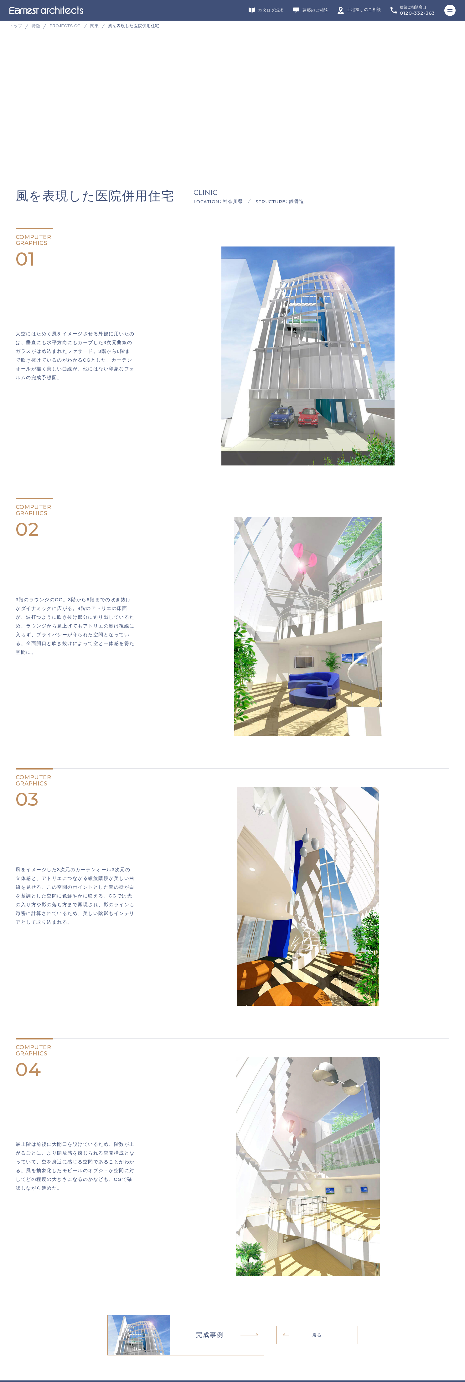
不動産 (278, 1273)
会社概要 (21, 1319)
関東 (94, 25)
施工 (179, 1273)
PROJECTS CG (65, 25)
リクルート (23, 1329)
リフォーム (132, 1273)
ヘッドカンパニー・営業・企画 (337, 1273)
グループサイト (27, 1273)
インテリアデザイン (229, 1273)
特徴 (36, 25)
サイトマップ (25, 1348)
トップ (15, 25)
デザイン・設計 (79, 1273)
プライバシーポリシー (33, 1338)
